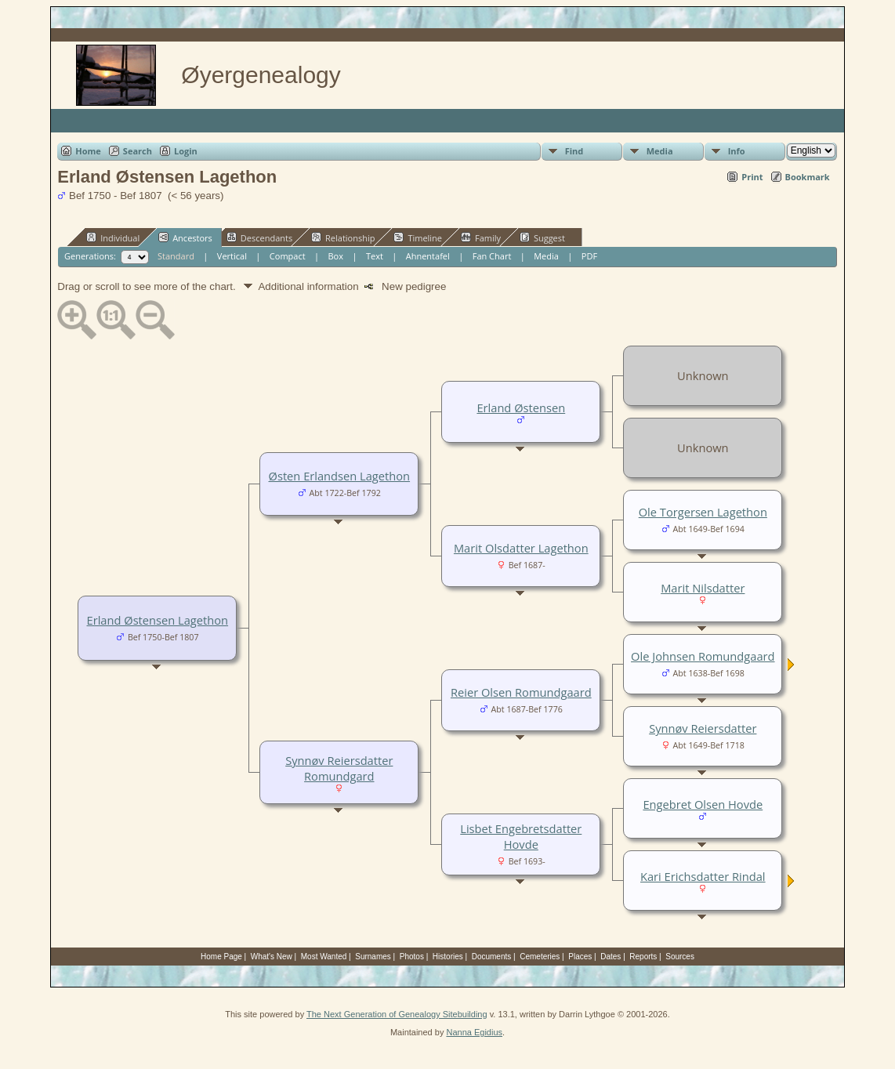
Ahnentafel (428, 256)
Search (137, 151)
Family (481, 237)
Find (574, 151)
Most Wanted (324, 956)
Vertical (232, 256)
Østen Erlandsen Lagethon (340, 476)
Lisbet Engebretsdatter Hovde (521, 836)
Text (374, 256)
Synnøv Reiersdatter (702, 728)
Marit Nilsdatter (703, 588)
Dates (610, 956)
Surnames (373, 956)
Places (580, 956)
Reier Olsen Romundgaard (521, 692)
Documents (492, 956)
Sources (679, 956)
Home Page (221, 956)
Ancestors (185, 237)
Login (185, 151)
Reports (643, 956)
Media (660, 151)
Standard (176, 256)
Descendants (259, 237)
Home (88, 151)
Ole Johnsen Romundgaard (702, 656)
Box (335, 256)
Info (736, 151)
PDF (589, 256)
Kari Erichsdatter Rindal (703, 876)
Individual (113, 237)
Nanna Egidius (474, 1032)
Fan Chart (492, 256)
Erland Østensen (520, 407)
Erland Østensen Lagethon (158, 620)
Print (752, 177)
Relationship (343, 237)
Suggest (542, 237)
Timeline (417, 237)
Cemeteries (540, 956)
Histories (448, 956)
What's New (271, 956)
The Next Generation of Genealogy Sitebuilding (396, 1014)
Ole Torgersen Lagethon (703, 512)
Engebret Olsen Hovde (703, 804)
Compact (288, 256)
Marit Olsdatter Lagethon (521, 548)
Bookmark (807, 177)
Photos (412, 956)
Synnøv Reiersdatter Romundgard (339, 768)
